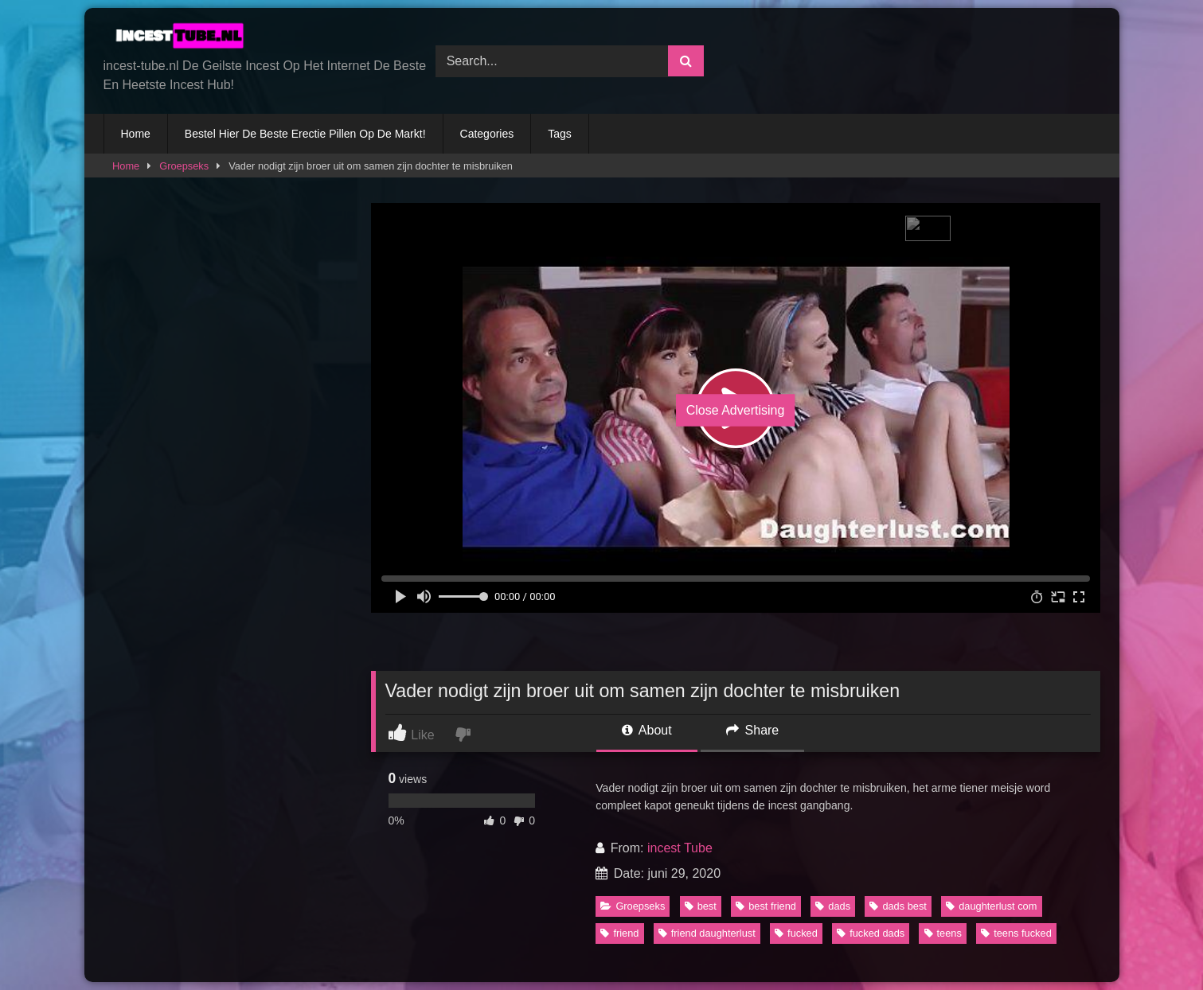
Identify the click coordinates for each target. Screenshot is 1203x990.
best (701, 906)
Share (752, 730)
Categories (487, 133)
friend (619, 933)
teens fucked (1016, 933)
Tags (560, 133)
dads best (898, 906)
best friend (766, 906)
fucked (796, 933)
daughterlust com (991, 906)
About (646, 730)
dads (832, 906)
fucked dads (870, 933)
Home (135, 133)
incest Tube (680, 848)
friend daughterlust (707, 933)
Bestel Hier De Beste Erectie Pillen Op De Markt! (305, 133)
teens (943, 933)
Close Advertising (735, 410)
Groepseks (184, 166)
